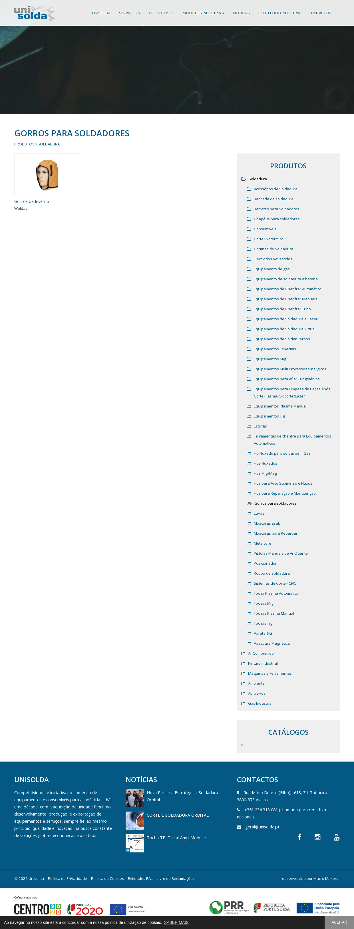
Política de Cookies (107, 878)
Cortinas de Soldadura (273, 248)
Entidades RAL (140, 878)
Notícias (241, 12)
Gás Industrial (260, 703)
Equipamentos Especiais (275, 348)
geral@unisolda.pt (262, 827)
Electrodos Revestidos (273, 258)
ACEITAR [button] (339, 922)
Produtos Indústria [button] (203, 12)
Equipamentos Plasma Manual (280, 406)
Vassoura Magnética (272, 643)
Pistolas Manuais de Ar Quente (281, 553)
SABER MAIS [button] (176, 922)
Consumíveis (265, 228)
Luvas (259, 513)
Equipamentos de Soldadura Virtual (284, 328)
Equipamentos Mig (270, 358)
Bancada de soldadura (273, 198)
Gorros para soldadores (275, 503)
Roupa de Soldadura (272, 573)
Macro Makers (325, 878)
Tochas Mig (263, 603)
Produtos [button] (161, 12)
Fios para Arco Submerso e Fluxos (283, 483)
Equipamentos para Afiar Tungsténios (287, 378)
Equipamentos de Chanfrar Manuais (285, 298)
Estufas (260, 426)
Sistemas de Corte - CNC (275, 583)
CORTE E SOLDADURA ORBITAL (178, 815)
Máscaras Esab (267, 523)
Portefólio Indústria (279, 12)
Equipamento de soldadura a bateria (286, 278)
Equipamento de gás (272, 268)
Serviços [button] (129, 12)
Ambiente (256, 683)
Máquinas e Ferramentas (270, 673)
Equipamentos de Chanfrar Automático (287, 288)
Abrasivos (257, 693)
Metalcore (262, 543)
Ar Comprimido (261, 653)
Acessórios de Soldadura (275, 188)
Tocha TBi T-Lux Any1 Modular (176, 837)
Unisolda (101, 12)
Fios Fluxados (265, 463)
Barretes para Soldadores (276, 208)
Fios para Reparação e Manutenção (285, 493)
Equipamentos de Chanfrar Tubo (282, 308)
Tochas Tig (263, 623)
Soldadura (49, 144)
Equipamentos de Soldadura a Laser (285, 318)
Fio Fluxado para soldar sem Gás (282, 453)
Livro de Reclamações (176, 878)
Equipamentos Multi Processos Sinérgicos (290, 368)
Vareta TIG (263, 633)
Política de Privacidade (67, 878)
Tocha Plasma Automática (276, 593)
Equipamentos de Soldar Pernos (282, 338)
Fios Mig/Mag (265, 473)
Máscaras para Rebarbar (275, 533)
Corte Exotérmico (268, 238)
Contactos (320, 12)
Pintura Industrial (263, 663)
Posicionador (265, 563)
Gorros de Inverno (31, 201)
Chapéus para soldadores (277, 218)
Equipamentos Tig (269, 416)
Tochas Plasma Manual (274, 613)
